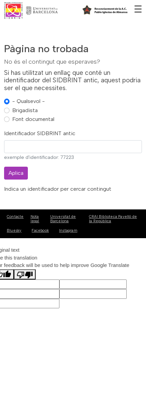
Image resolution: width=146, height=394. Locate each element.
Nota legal (35, 218)
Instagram (68, 230)
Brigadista (25, 110)
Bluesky (14, 230)
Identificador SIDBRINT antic (39, 133)
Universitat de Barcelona (63, 218)
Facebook (40, 230)
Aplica (15, 173)
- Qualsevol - (28, 101)
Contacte (15, 216)
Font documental (33, 119)
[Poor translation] (25, 274)
